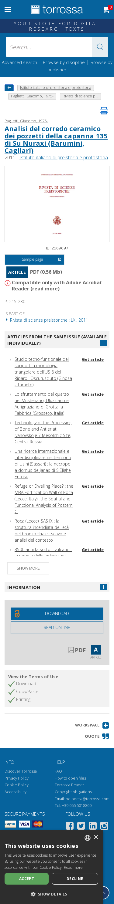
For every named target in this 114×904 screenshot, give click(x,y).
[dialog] (51, 867)
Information (23, 587)
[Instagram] (104, 827)
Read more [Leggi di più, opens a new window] (73, 867)
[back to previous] (9, 87)
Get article (93, 359)
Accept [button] (26, 878)
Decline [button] (75, 878)
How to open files (70, 778)
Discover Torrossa (21, 771)
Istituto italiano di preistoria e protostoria (63, 157)
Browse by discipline (64, 62)
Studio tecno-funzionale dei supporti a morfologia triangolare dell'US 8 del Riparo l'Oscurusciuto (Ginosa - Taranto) (43, 372)
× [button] (96, 837)
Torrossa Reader (69, 784)
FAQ (58, 771)
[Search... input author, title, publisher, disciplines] (57, 47)
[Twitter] (81, 827)
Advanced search (19, 62)
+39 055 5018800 (77, 805)
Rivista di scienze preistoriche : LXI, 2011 (46, 320)
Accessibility (15, 791)
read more (45, 288)
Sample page (41, 260)
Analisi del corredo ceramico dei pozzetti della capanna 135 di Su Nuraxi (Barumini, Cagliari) (56, 139)
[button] (100, 47)
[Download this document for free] (57, 614)
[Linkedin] (93, 827)
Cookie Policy (17, 784)
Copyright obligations (73, 791)
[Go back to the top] (102, 892)
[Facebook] (69, 827)
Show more (28, 568)
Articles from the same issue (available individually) (57, 339)
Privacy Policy (17, 778)
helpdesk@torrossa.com (87, 798)
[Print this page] (103, 111)
